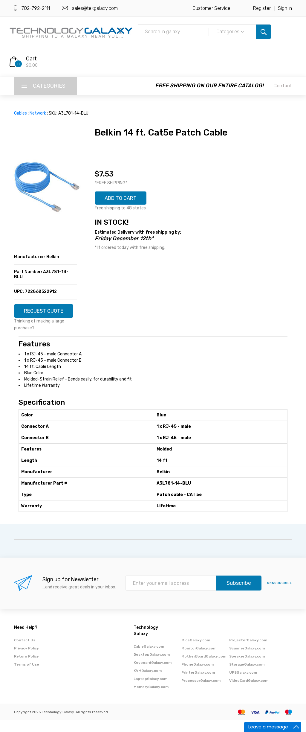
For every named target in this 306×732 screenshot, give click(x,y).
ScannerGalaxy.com (247, 660)
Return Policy (26, 668)
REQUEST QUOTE (45, 313)
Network (38, 113)
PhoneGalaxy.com (197, 676)
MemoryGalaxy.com (151, 698)
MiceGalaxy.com (195, 652)
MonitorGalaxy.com (198, 660)
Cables (20, 113)
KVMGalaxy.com (148, 682)
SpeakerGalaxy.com (247, 668)
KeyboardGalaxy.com (153, 674)
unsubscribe (279, 595)
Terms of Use (26, 676)
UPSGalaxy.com (243, 684)
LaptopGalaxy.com (150, 690)
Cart (31, 58)
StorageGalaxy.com (246, 676)
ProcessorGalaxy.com (201, 692)
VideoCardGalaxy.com (248, 692)
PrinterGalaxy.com (198, 684)
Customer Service (211, 8)
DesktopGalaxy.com (152, 666)
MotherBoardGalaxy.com (203, 668)
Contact (282, 86)
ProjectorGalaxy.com (248, 652)
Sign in (285, 8)
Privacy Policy (26, 660)
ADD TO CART (122, 198)
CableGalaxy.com (149, 658)
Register (262, 8)
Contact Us (24, 652)
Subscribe (239, 595)
